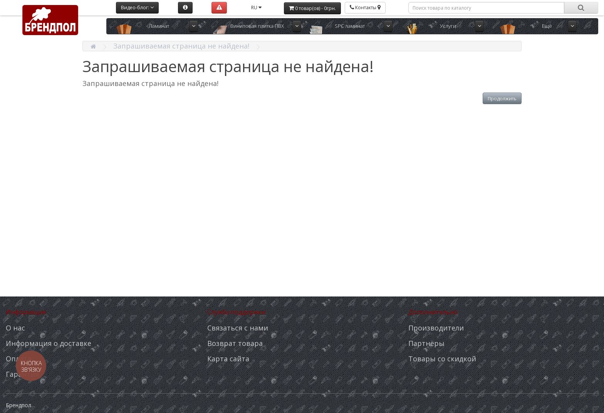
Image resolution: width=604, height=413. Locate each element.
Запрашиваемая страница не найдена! (181, 46)
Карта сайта (228, 358)
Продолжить (502, 98)
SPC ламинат (350, 25)
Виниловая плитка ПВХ (257, 25)
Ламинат (159, 25)
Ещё (547, 25)
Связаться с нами (237, 327)
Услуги (448, 25)
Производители (436, 327)
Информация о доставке (48, 343)
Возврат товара (235, 343)
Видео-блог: (137, 7)
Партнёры (426, 343)
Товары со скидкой (442, 358)
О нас (15, 327)
